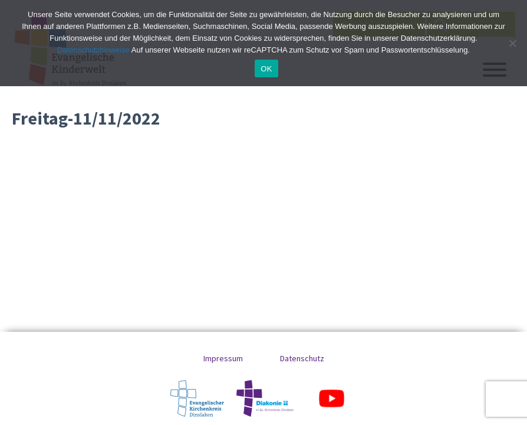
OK (266, 68)
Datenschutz (302, 358)
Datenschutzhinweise (93, 49)
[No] (512, 43)
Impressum (223, 358)
